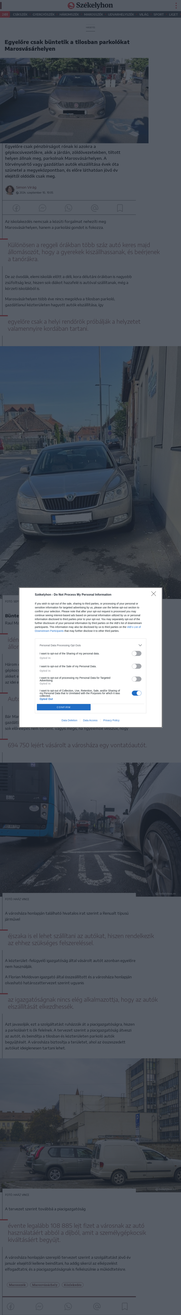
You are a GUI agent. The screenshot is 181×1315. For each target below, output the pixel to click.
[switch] (136, 653)
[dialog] (90, 657)
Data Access (90, 720)
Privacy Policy (111, 720)
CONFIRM (64, 707)
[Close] (154, 594)
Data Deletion (69, 720)
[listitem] (90, 645)
